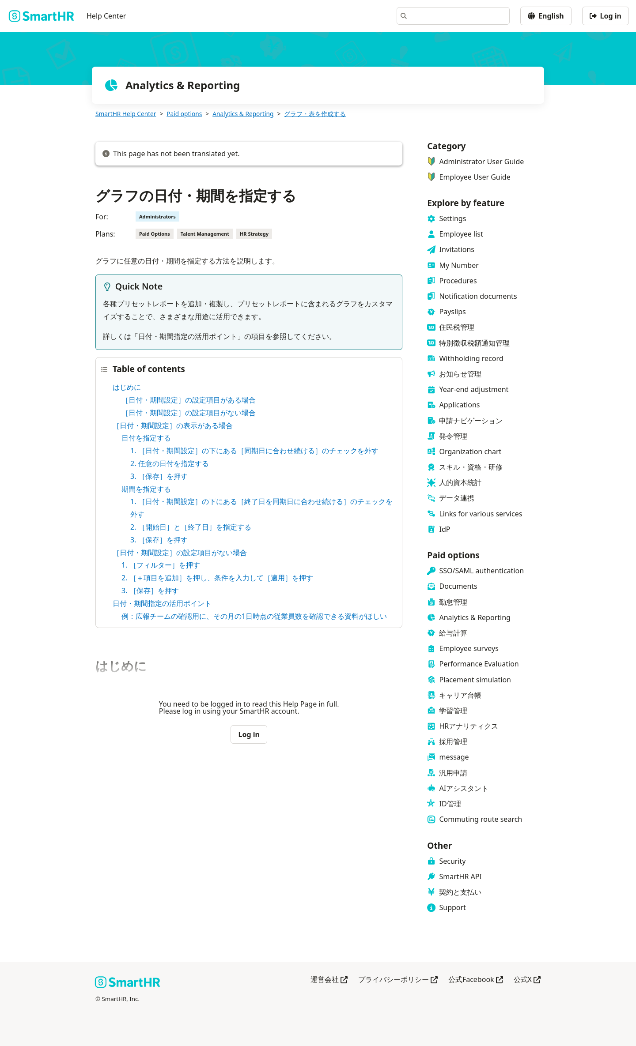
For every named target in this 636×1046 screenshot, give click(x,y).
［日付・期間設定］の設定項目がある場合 (188, 400)
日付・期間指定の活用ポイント (162, 603)
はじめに (127, 387)
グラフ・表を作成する (315, 113)
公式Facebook (475, 980)
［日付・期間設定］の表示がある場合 (173, 425)
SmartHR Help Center (125, 113)
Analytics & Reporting (242, 113)
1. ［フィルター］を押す (160, 565)
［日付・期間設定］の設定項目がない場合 (188, 413)
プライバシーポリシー (398, 980)
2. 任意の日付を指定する (169, 463)
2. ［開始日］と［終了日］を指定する (190, 527)
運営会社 (329, 980)
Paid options (184, 113)
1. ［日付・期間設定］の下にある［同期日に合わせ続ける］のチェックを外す (254, 450)
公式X (527, 980)
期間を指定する (146, 489)
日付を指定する (146, 438)
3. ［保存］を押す (159, 476)
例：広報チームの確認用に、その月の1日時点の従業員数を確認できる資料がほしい (254, 616)
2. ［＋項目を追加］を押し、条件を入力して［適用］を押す (217, 578)
